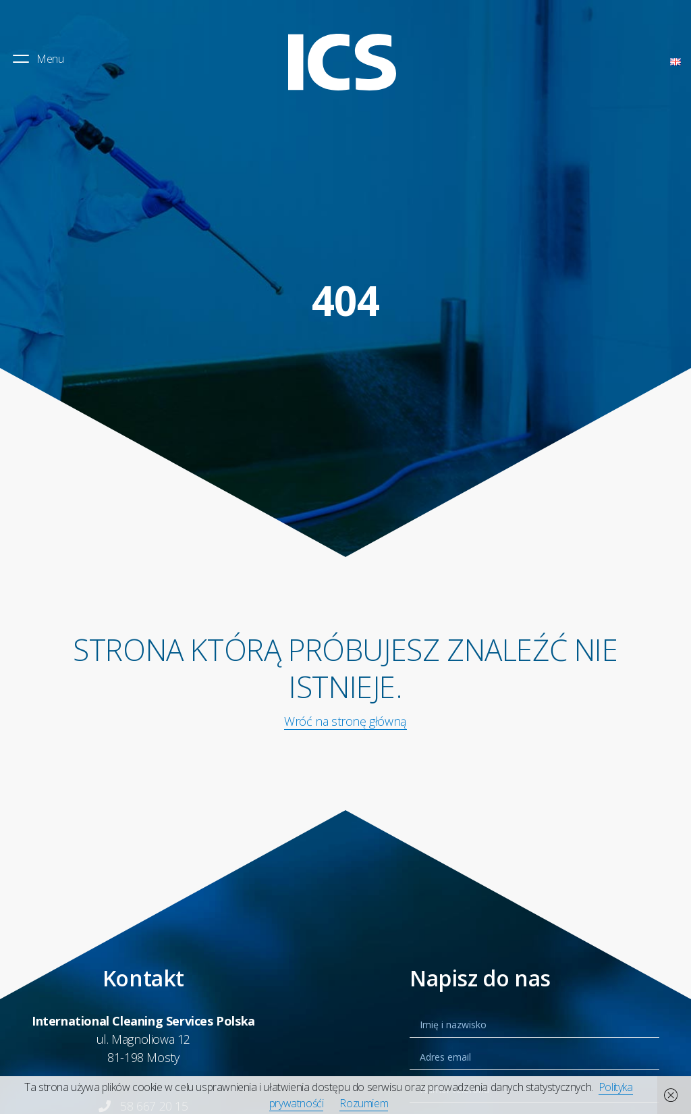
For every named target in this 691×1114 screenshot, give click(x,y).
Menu (37, 59)
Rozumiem (363, 1103)
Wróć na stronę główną (345, 721)
